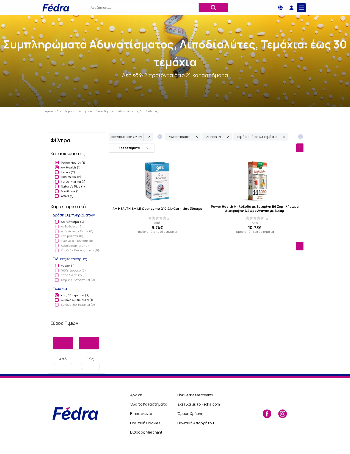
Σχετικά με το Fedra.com (198, 404)
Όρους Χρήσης (190, 413)
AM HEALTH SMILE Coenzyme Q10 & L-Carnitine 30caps (157, 209)
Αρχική (136, 395)
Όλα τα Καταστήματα (148, 404)
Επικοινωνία (141, 413)
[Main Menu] (301, 7)
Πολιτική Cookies (145, 423)
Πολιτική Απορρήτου (195, 423)
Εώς (90, 363)
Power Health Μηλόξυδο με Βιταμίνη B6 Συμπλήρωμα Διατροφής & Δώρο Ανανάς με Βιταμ (255, 209)
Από (63, 363)
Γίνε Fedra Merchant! (195, 395)
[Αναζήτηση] (213, 7)
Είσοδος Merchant (146, 432)
